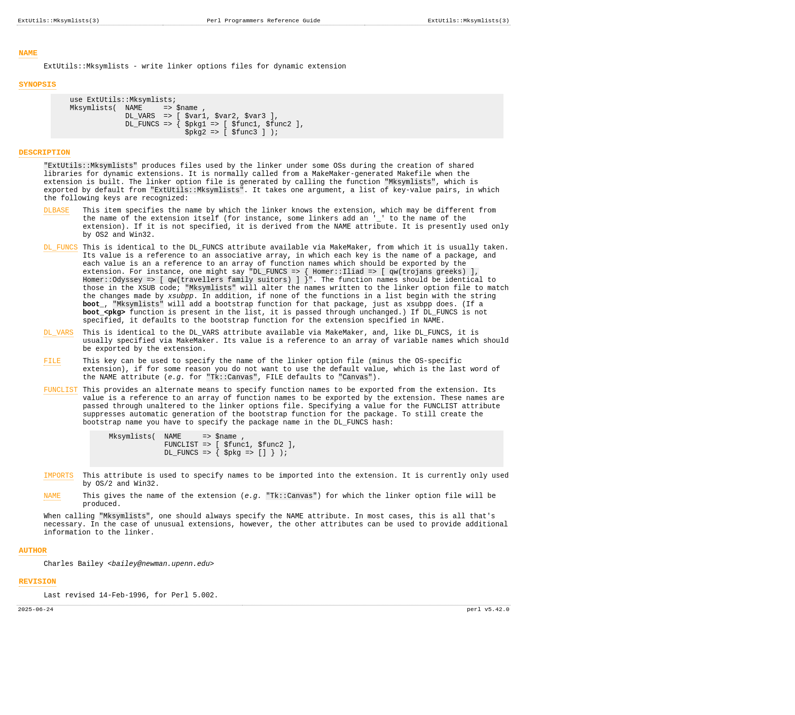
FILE (52, 411)
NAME (28, 56)
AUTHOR (33, 629)
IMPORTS (59, 544)
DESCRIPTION (44, 167)
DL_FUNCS (61, 277)
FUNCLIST (61, 444)
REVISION (37, 663)
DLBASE (56, 234)
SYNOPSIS (37, 90)
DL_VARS (59, 378)
